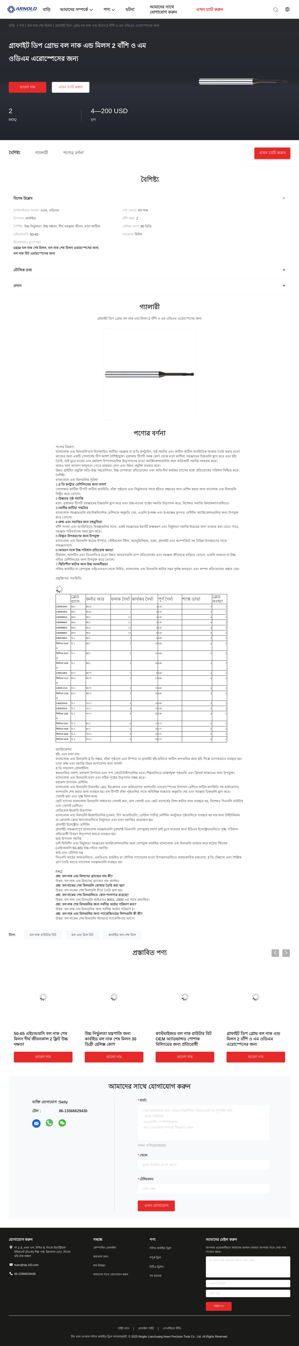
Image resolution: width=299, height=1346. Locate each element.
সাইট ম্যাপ (123, 1328)
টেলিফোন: (147, 1179)
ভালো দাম (27, 87)
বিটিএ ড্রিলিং (157, 1267)
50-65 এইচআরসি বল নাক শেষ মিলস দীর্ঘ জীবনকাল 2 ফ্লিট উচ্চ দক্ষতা (41, 1039)
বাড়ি (12, 25)
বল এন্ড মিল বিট (82, 935)
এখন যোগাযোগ (156, 1206)
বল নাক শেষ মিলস (39, 25)
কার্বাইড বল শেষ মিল (122, 935)
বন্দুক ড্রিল (155, 1257)
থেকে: (144, 1155)
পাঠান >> (219, 1306)
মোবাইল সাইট (146, 1328)
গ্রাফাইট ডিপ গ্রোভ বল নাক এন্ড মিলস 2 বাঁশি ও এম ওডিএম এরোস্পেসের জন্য (253, 1039)
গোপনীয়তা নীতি (172, 1328)
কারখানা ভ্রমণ (100, 1256)
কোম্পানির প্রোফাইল (104, 1247)
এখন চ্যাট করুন (70, 87)
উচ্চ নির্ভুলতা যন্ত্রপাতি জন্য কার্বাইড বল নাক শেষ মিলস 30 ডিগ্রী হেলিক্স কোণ (110, 1039)
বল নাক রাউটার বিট (43, 935)
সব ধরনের (155, 1275)
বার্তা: (143, 1100)
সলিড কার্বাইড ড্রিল (160, 1248)
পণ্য (21, 25)
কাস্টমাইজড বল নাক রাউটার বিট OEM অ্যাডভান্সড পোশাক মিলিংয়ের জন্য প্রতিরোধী (183, 1039)
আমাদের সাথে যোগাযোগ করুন (110, 1274)
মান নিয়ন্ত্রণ (99, 1265)
